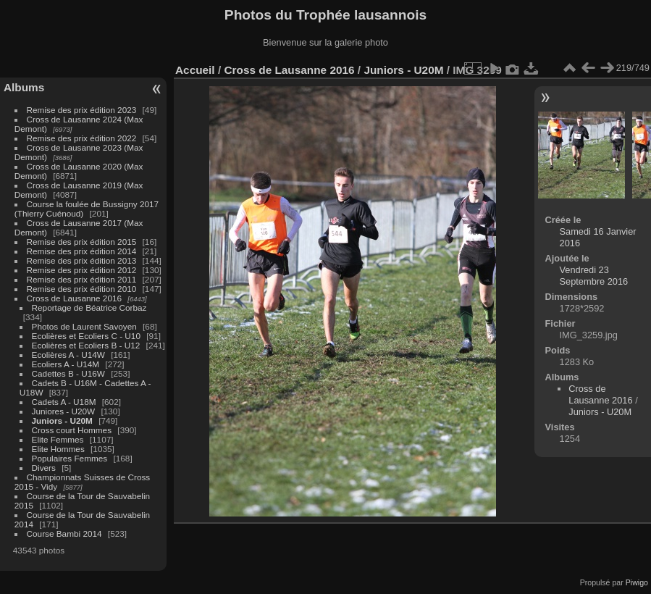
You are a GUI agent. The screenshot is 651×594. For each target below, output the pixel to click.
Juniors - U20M (62, 420)
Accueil (195, 70)
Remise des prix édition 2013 (82, 260)
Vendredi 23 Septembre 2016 (594, 275)
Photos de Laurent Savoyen (84, 326)
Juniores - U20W (64, 411)
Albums (24, 87)
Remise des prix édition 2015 (82, 241)
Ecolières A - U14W (68, 354)
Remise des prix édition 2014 (82, 251)
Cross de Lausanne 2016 (74, 298)
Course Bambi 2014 (64, 533)
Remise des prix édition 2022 (82, 138)
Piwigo (637, 582)
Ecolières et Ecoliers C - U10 (86, 335)
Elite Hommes (58, 448)
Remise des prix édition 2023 (82, 109)
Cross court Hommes (72, 430)
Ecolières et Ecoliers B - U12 (86, 345)
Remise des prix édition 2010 (82, 288)
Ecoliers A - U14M (66, 364)
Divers (44, 467)
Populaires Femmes (70, 458)
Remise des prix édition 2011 (82, 279)
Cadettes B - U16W (68, 373)
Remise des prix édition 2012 (82, 270)
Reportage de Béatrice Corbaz (89, 307)
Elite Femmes (58, 439)
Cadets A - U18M (64, 401)
